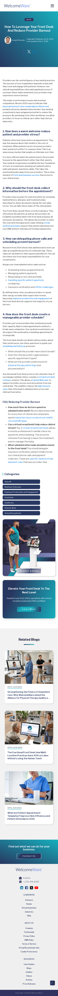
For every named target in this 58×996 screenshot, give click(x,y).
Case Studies (29, 964)
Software (29, 900)
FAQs (29, 916)
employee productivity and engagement (31, 298)
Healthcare (9, 503)
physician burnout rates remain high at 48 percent (26, 106)
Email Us (26, 878)
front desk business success (26, 175)
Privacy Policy (29, 936)
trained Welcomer (40, 380)
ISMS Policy (29, 940)
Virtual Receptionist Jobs (29, 948)
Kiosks (29, 904)
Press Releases (29, 984)
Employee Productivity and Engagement (21, 492)
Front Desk (9, 497)
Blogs (29, 968)
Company (29, 928)
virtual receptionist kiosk (36, 428)
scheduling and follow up (14, 346)
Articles (29, 980)
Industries (29, 912)
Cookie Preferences (29, 952)
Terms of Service (29, 944)
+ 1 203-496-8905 (31, 882)
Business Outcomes (13, 487)
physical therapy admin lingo (22, 365)
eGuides (29, 972)
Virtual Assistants (29, 908)
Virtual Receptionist (13, 513)
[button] (29, 571)
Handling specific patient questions (26, 280)
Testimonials (29, 932)
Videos (29, 976)
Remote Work (10, 508)
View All (8, 482)
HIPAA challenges (44, 287)
